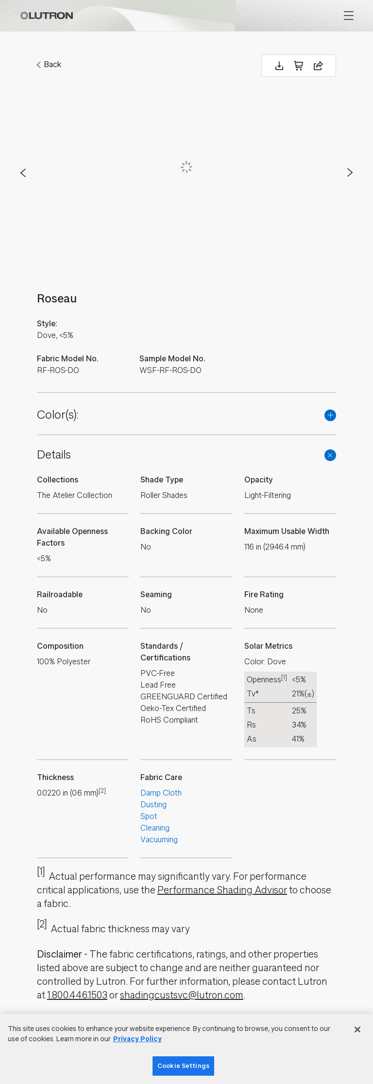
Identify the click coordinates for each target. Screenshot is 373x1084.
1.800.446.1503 (77, 995)
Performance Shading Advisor (222, 890)
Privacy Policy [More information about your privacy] (137, 1039)
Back (52, 64)
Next (350, 172)
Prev (23, 172)
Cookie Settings (183, 1065)
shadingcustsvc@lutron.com (181, 995)
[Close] (357, 1029)
